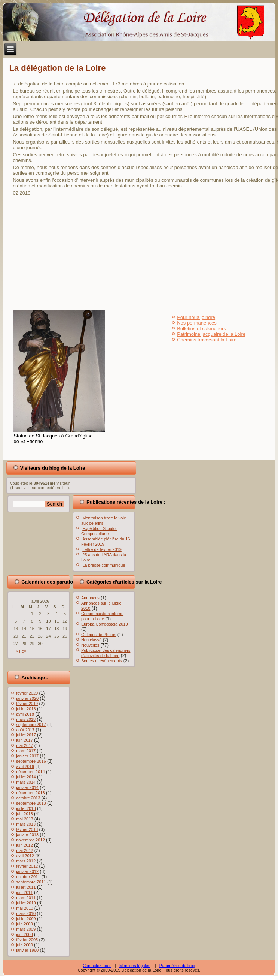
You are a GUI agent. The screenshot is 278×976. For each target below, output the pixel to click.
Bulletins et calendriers (201, 328)
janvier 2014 (27, 787)
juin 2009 (24, 924)
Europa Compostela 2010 (104, 624)
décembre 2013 (30, 792)
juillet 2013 (26, 808)
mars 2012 (26, 861)
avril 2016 (25, 766)
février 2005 (27, 939)
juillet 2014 (26, 777)
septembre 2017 (31, 724)
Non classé (91, 640)
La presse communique (103, 565)
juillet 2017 (26, 735)
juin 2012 (24, 845)
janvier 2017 (27, 756)
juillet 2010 (26, 903)
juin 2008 (24, 934)
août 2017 (25, 730)
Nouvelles (90, 645)
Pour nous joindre (196, 317)
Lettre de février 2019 (102, 549)
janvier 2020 (27, 698)
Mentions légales (134, 965)
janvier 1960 (27, 950)
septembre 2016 (31, 761)
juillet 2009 (26, 918)
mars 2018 (26, 719)
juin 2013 (24, 813)
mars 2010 (26, 913)
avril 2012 (25, 855)
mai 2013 (24, 819)
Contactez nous (97, 965)
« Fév (21, 651)
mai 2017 (24, 745)
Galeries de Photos (98, 634)
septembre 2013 (31, 803)
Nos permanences (197, 323)
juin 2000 (24, 945)
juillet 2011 (26, 887)
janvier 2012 (27, 871)
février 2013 (27, 829)
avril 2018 (25, 714)
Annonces (90, 598)
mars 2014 (26, 782)
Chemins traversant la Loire (206, 340)
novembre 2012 (30, 840)
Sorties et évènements (101, 661)
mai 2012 (24, 850)
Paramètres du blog (177, 965)
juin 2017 (24, 740)
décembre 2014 (30, 771)
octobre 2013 (28, 798)
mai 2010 (24, 908)
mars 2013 (26, 824)
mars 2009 (26, 929)
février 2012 (27, 866)
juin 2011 (24, 892)
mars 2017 (26, 750)
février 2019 (27, 703)
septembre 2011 (31, 882)
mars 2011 (26, 897)
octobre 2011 (28, 876)
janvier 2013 (27, 834)
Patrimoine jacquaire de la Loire (211, 334)
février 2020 (27, 693)
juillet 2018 (26, 709)
